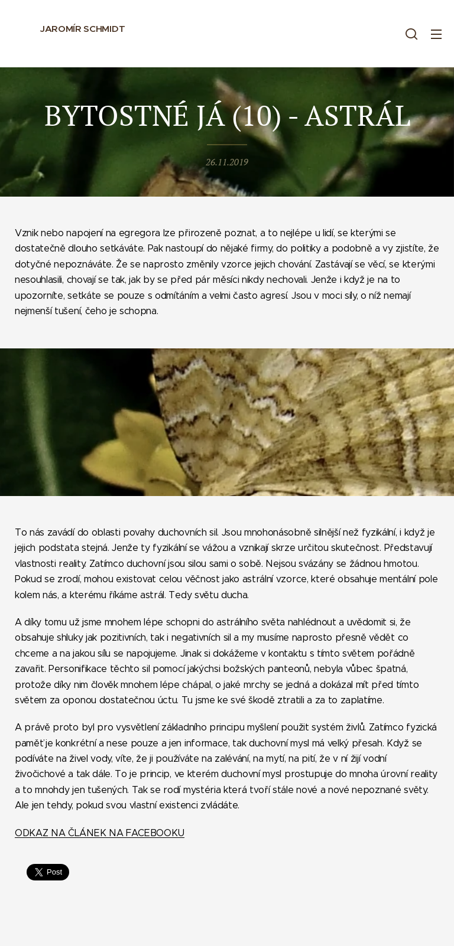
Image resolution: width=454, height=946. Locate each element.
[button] (411, 33)
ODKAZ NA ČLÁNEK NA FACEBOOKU (99, 832)
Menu (436, 34)
